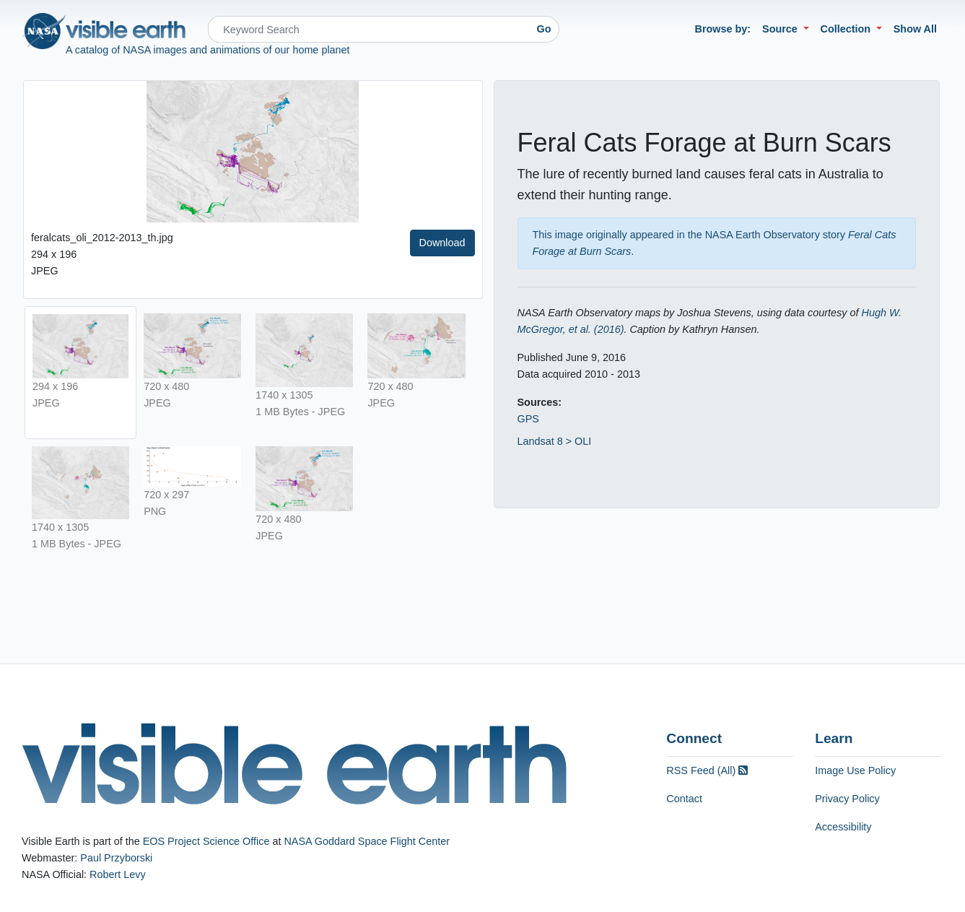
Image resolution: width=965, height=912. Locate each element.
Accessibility (843, 827)
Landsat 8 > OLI (555, 441)
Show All (915, 29)
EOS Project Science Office (206, 841)
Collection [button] (847, 29)
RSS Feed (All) (707, 770)
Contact (684, 798)
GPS (528, 419)
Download (442, 242)
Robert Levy (117, 874)
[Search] (368, 29)
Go (544, 29)
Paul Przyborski (116, 858)
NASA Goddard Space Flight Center (367, 841)
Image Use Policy (855, 770)
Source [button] (781, 29)
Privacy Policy (847, 798)
